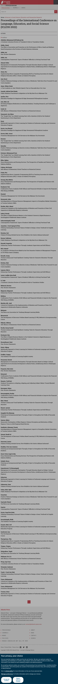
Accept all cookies (6, 680)
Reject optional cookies (18, 680)
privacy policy (9, 671)
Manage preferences (7, 674)
